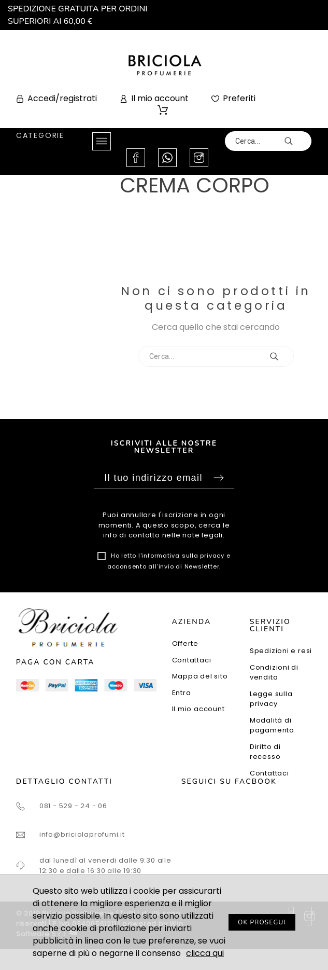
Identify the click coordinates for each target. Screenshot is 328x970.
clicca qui (205, 953)
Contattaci (191, 660)
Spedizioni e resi (281, 651)
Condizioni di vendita (274, 672)
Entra (181, 693)
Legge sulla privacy (271, 699)
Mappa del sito (200, 676)
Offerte (185, 643)
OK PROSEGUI (262, 922)
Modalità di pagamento (272, 725)
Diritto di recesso (265, 752)
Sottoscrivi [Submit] (218, 478)
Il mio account (198, 709)
